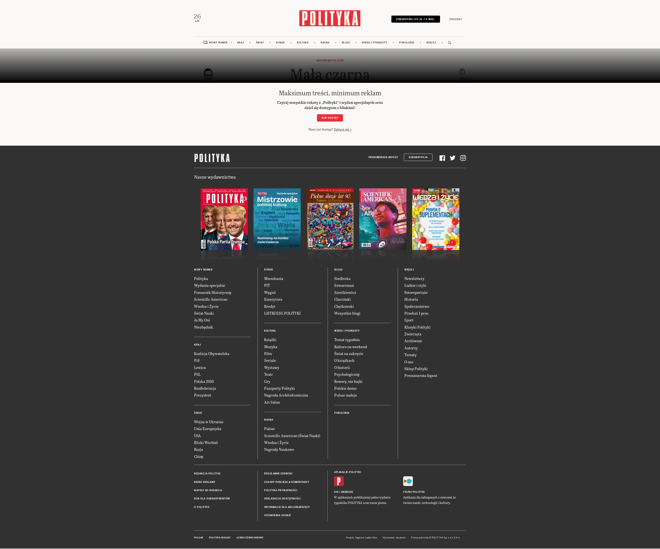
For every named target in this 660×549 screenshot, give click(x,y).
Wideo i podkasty (374, 43)
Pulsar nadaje (345, 395)
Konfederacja (205, 388)
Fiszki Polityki (414, 492)
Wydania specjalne (209, 285)
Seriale (270, 361)
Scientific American (210, 299)
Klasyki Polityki (417, 327)
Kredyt (269, 306)
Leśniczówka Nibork (250, 538)
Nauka (325, 43)
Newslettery (414, 279)
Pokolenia (407, 43)
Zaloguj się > (343, 129)
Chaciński (342, 299)
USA (197, 436)
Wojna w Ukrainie (209, 422)
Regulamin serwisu (278, 474)
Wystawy (271, 368)
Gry (267, 381)
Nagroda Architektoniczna (286, 395)
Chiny (198, 457)
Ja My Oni (202, 320)
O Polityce (201, 507)
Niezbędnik (203, 327)
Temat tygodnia (347, 340)
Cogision (359, 538)
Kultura (303, 43)
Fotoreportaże (416, 293)
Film (268, 354)
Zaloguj (455, 19)
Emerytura (273, 299)
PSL (197, 374)
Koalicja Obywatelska (211, 354)
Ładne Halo (371, 538)
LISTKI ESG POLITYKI (282, 313)
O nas (408, 362)
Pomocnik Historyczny (213, 293)
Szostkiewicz (345, 293)
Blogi (346, 43)
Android (347, 492)
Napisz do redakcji (208, 490)
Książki (270, 340)
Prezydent (202, 395)
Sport (409, 320)
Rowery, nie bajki (348, 381)
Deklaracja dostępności (282, 499)
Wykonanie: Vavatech (394, 538)
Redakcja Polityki (207, 474)
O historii (342, 368)
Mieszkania (273, 279)
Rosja (198, 449)
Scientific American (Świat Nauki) (292, 436)
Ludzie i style (415, 285)
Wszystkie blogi (347, 313)
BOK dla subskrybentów (212, 499)
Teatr (268, 374)
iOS (336, 492)
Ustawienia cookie (277, 515)
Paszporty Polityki (279, 388)
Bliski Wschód (206, 443)
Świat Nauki (204, 313)
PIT (267, 285)
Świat (260, 43)
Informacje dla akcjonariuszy (287, 507)
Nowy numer (218, 43)
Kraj (240, 43)
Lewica (200, 368)
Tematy (410, 355)
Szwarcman (344, 285)
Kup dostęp (330, 118)
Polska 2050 (204, 381)
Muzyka (270, 347)
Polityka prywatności (280, 490)
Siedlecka (342, 279)
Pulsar (269, 429)
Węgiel (270, 293)
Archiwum (413, 341)
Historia (411, 299)
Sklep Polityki (416, 369)
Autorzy (411, 348)
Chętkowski (344, 306)
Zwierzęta (412, 334)
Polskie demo (345, 388)
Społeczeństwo (416, 306)
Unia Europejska (207, 429)
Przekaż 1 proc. (416, 313)
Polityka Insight (220, 538)
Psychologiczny (347, 374)
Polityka (201, 279)
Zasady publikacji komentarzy (286, 482)
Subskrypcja (418, 157)
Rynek (280, 43)
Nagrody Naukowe (279, 449)
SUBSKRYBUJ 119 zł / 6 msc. (415, 19)
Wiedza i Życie (206, 306)
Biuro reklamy (205, 482)
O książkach (344, 361)
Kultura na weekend (350, 347)
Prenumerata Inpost (383, 157)
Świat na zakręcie (348, 354)
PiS (197, 361)
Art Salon (272, 402)
